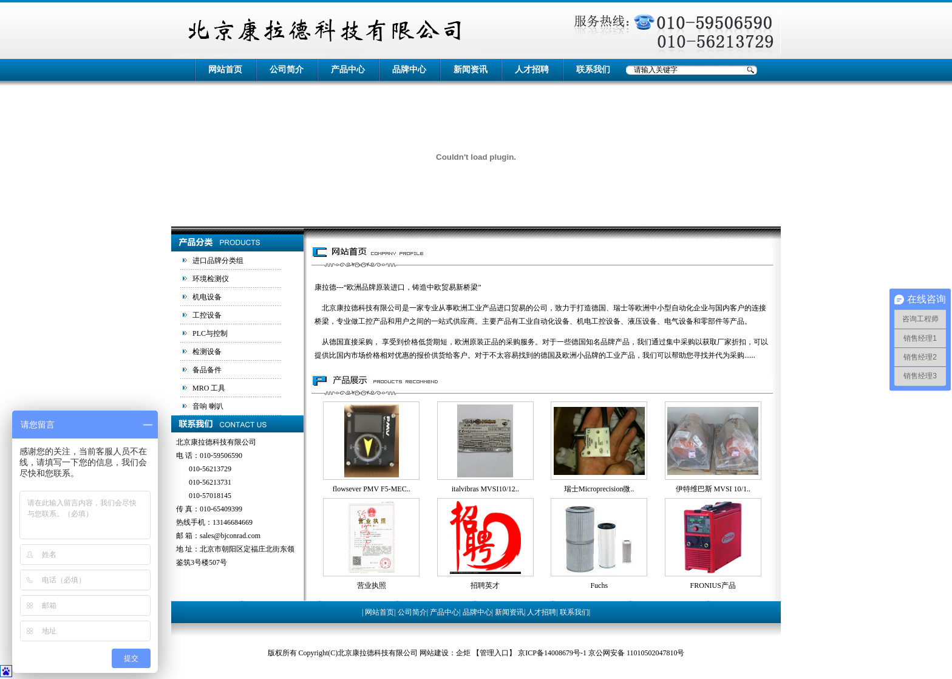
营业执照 (371, 585)
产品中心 (348, 69)
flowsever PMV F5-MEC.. (371, 489)
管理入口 (494, 653)
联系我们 (593, 69)
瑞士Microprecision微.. (599, 489)
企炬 (463, 653)
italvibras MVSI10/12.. (485, 489)
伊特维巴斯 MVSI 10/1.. (713, 489)
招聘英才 (485, 585)
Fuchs (599, 585)
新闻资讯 (471, 69)
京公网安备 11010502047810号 (636, 653)
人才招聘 (532, 69)
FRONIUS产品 (713, 585)
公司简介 (287, 69)
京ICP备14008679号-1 (552, 653)
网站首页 (225, 69)
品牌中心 (409, 69)
